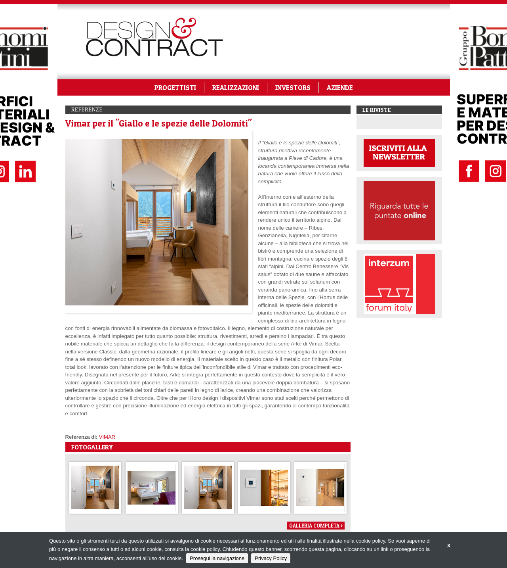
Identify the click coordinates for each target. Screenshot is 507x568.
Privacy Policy (271, 558)
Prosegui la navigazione (217, 558)
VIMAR (107, 437)
